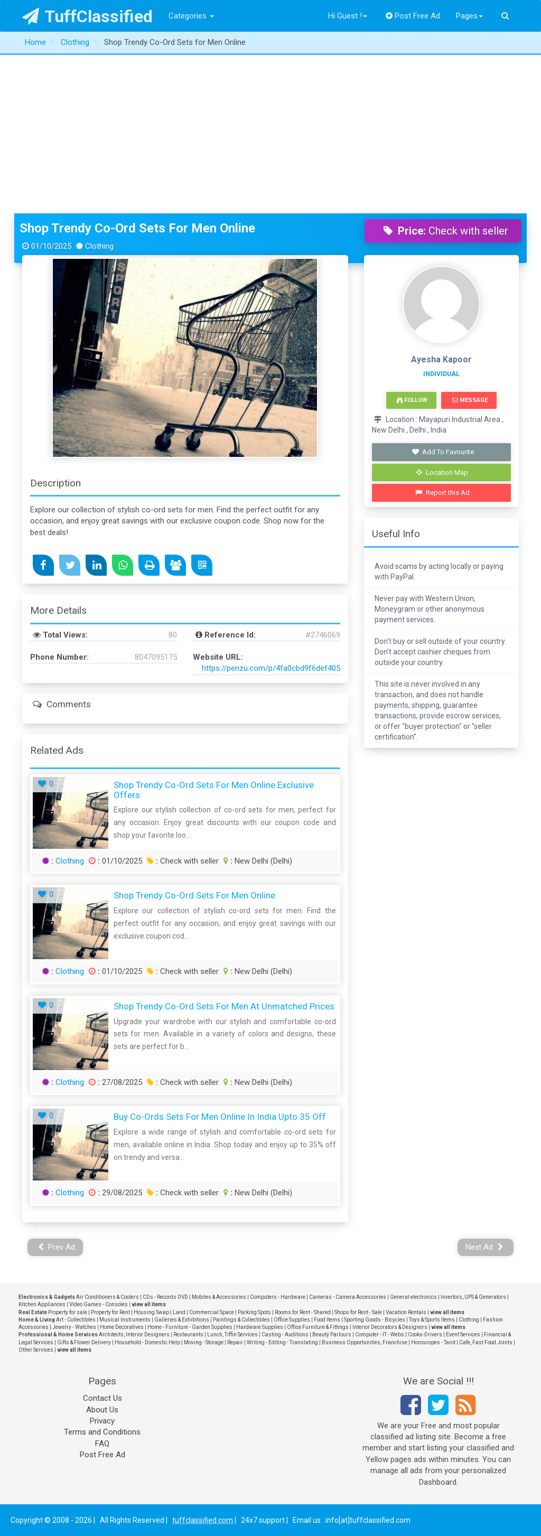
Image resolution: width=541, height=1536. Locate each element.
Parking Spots (254, 1312)
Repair (235, 1342)
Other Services (35, 1350)
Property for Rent (110, 1312)
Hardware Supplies (259, 1327)
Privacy (102, 1421)
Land (179, 1312)
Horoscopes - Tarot (433, 1342)
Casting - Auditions (285, 1334)
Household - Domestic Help (147, 1342)
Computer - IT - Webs (379, 1334)
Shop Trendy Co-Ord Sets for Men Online (137, 228)
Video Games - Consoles (98, 1304)
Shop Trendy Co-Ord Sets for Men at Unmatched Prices (224, 1006)
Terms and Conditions (102, 1432)
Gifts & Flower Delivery (84, 1342)
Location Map (442, 472)
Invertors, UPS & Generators (473, 1297)
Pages (469, 16)
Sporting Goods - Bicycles (374, 1320)
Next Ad (484, 1247)
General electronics (413, 1297)
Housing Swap (151, 1312)
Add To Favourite (442, 452)
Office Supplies (292, 1320)
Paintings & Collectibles (241, 1320)
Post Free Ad (413, 16)
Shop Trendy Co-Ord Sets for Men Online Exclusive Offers (214, 790)
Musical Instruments (125, 1320)
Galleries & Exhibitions (181, 1320)
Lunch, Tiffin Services (232, 1334)
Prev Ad (57, 1247)
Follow (412, 400)
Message (470, 400)
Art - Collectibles (76, 1320)
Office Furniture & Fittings (318, 1327)
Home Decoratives (122, 1327)
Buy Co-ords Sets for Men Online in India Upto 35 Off (220, 1116)
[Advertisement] (270, 134)
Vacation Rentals (406, 1312)
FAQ (102, 1443)
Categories (191, 16)
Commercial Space (211, 1312)
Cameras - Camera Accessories (347, 1297)
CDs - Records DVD (165, 1297)
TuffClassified (87, 16)
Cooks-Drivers (425, 1334)
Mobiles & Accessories (219, 1297)
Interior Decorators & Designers (389, 1327)
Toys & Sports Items (432, 1320)
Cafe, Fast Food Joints (485, 1342)
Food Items (327, 1320)
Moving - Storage (203, 1342)
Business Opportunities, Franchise (364, 1342)
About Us (102, 1410)
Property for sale (67, 1312)
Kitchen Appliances (42, 1304)
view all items (149, 1304)
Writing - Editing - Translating (282, 1342)
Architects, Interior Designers (134, 1334)
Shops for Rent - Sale (358, 1312)
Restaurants (188, 1334)
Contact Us (102, 1398)
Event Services (463, 1334)
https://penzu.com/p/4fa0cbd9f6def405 (271, 668)
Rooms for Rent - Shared (303, 1312)
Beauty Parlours (331, 1334)
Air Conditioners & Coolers (107, 1297)
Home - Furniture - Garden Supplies (189, 1327)
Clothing (69, 861)
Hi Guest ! (347, 16)
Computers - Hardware (277, 1297)
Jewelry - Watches (74, 1327)
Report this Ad (442, 493)
